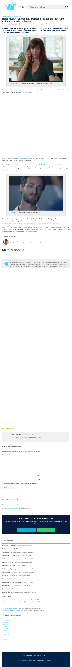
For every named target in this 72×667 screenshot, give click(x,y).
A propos (44, 655)
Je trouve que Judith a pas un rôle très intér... (21, 582)
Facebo (5, 622)
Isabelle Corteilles (27, 24)
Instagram (5, 624)
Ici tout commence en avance (10, 604)
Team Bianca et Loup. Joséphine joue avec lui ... (21, 588)
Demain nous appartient (15, 16)
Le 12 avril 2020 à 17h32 (27, 434)
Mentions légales (27, 655)
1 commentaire (51, 24)
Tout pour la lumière (19, 610)
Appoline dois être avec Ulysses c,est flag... (21, 585)
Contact (35, 655)
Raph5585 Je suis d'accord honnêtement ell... (20, 575)
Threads (5, 626)
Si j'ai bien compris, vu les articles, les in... (21, 562)
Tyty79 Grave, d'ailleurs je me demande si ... (21, 555)
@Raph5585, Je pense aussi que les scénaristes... (22, 548)
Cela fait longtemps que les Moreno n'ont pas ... (21, 545)
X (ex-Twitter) (6, 620)
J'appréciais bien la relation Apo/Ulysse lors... (24, 592)
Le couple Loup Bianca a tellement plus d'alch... (22, 552)
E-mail (39, 479)
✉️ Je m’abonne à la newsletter (26, 530)
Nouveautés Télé (5, 16)
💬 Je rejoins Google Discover (46, 530)
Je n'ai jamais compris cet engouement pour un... (21, 578)
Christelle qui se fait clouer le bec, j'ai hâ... (21, 565)
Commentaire (6, 454)
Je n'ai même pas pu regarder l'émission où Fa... (22, 559)
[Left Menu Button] (2, 6)
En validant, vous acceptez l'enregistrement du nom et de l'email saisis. (19, 483)
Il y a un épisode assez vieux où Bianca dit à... (22, 569)
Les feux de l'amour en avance (10, 608)
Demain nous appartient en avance (11, 599)
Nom (38, 475)
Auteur (40, 655)
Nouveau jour (6, 610)
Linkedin (5, 637)
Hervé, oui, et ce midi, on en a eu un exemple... (23, 572)
